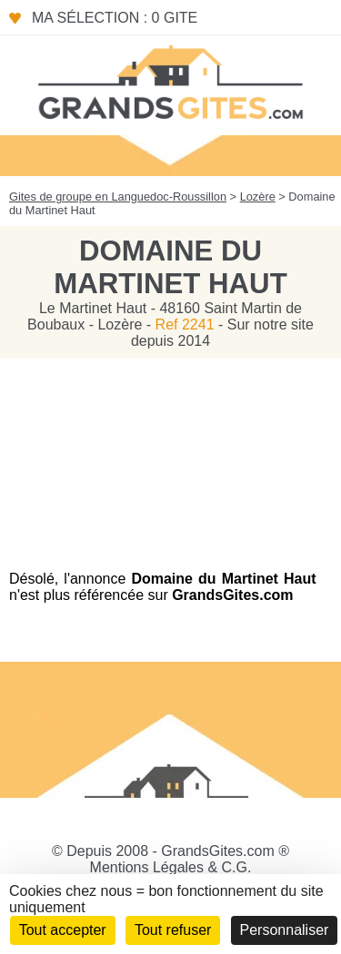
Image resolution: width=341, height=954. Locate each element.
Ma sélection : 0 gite (114, 17)
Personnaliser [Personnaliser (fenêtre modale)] (284, 930)
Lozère (258, 196)
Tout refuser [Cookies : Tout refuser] (173, 930)
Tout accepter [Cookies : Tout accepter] (62, 930)
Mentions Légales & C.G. (171, 867)
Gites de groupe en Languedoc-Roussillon (117, 196)
